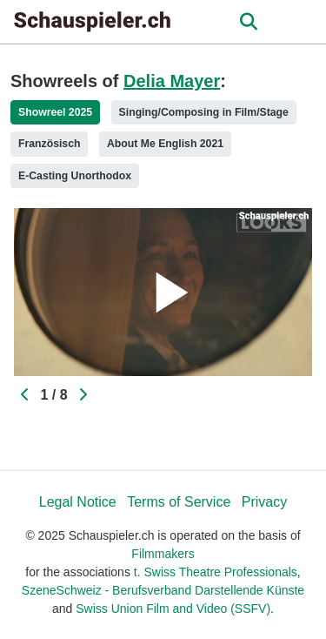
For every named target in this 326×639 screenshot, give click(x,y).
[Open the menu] (248, 22)
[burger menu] (300, 22)
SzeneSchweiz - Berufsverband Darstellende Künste (163, 590)
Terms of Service (178, 501)
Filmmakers (162, 554)
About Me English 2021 (165, 144)
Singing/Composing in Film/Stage (204, 112)
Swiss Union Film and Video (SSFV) (173, 608)
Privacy (264, 501)
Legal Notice (77, 501)
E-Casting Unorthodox (74, 176)
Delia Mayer (171, 81)
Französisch (49, 144)
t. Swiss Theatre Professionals (215, 572)
